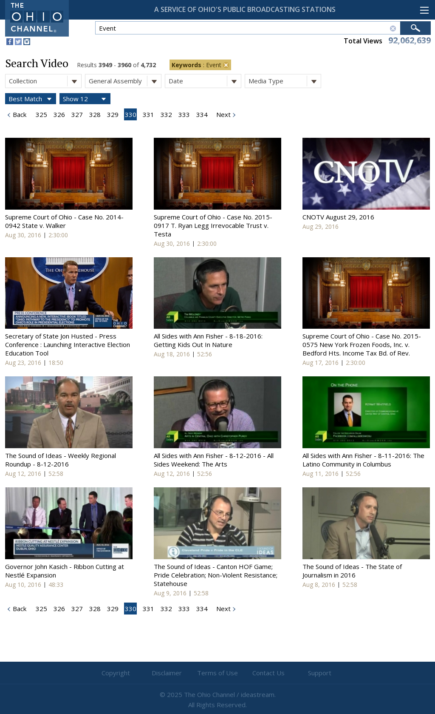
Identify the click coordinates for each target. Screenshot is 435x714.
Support (319, 672)
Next (223, 114)
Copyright (116, 672)
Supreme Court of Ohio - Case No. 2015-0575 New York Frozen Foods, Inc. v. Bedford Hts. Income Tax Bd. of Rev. (361, 344)
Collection (45, 81)
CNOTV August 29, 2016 (338, 217)
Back (18, 114)
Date (205, 81)
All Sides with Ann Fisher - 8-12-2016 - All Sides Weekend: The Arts (214, 459)
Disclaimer (167, 672)
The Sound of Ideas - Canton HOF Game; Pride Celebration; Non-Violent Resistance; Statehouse (215, 575)
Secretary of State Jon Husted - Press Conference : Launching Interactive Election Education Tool (67, 344)
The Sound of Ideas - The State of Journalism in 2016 (352, 570)
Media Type (285, 81)
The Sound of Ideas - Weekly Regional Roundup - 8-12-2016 (60, 459)
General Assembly (125, 81)
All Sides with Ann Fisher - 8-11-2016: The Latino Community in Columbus (363, 459)
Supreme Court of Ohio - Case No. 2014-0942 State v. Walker (64, 221)
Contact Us (268, 672)
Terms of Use (217, 672)
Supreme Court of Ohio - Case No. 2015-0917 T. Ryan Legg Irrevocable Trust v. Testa (213, 225)
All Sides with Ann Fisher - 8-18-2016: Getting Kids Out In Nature (208, 340)
